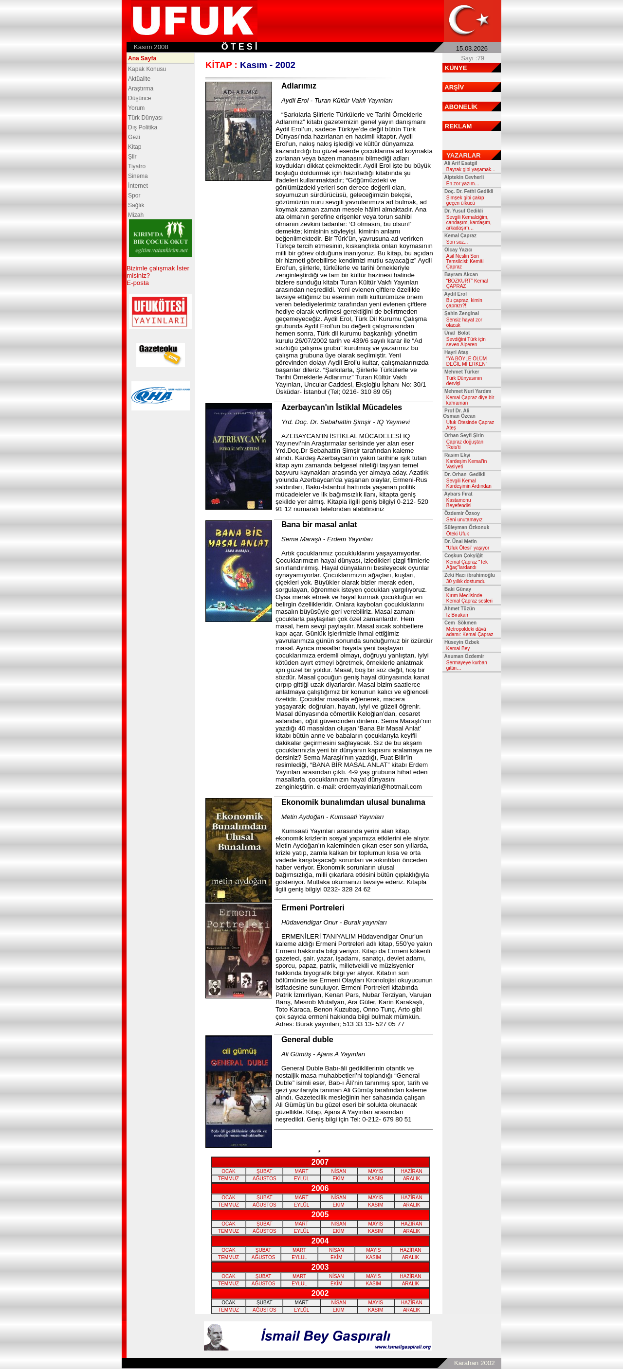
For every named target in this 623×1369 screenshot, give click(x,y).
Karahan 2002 (474, 1363)
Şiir (132, 156)
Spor (134, 195)
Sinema (138, 176)
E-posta (138, 282)
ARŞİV (454, 87)
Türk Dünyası (145, 117)
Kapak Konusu (147, 69)
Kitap (134, 146)
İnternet (138, 185)
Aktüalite (139, 78)
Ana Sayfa (142, 58)
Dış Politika (142, 127)
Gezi (134, 137)
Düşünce (139, 98)
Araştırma (140, 88)
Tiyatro (137, 166)
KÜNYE (456, 67)
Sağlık (136, 205)
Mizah (136, 215)
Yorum (136, 108)
